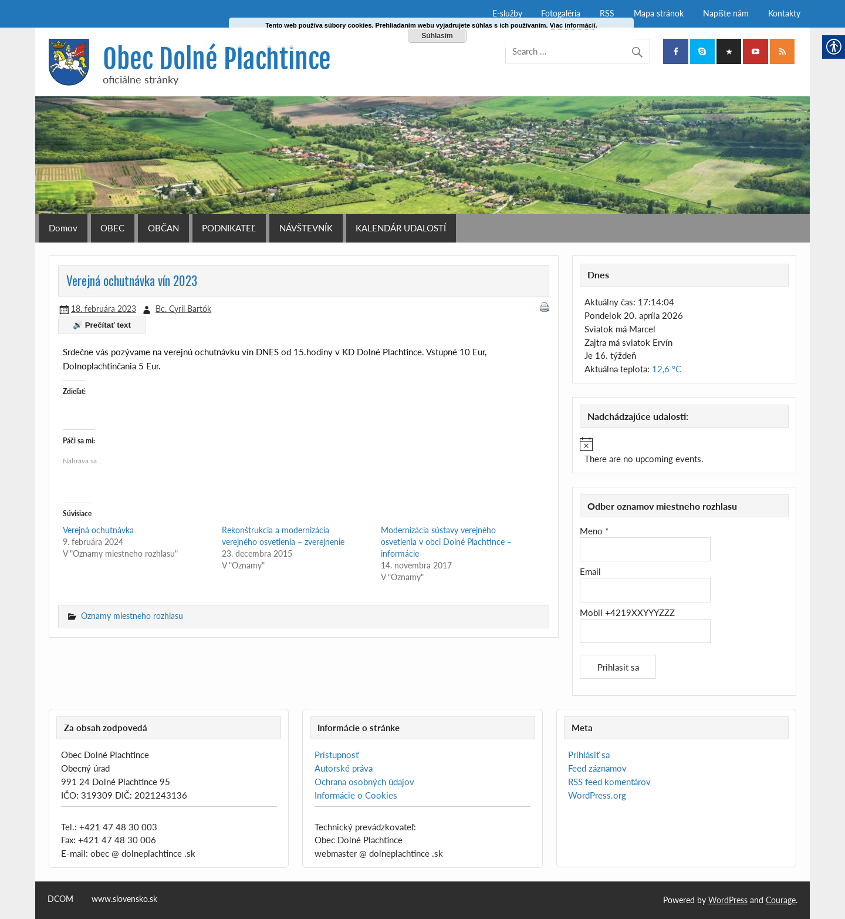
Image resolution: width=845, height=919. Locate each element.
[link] (675, 51)
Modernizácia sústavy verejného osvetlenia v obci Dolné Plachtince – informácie (446, 541)
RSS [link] (607, 13)
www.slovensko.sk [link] (124, 899)
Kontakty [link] (784, 13)
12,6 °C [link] (666, 368)
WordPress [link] (728, 900)
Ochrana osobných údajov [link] (364, 781)
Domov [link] (63, 228)
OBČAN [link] (163, 228)
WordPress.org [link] (597, 795)
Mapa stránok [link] (659, 13)
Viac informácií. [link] (573, 25)
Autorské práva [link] (344, 768)
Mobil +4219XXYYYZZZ (627, 612)
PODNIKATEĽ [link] (229, 228)
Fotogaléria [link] (560, 13)
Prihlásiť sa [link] (589, 754)
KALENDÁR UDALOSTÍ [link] (401, 228)
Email (590, 571)
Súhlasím (436, 36)
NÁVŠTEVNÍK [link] (306, 228)
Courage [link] (781, 900)
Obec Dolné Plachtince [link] (217, 59)
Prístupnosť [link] (337, 754)
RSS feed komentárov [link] (609, 781)
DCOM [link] (60, 899)
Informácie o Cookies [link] (356, 795)
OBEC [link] (112, 228)
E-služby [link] (507, 13)
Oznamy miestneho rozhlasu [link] (132, 616)
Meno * (594, 531)
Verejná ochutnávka (98, 530)
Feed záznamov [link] (597, 768)
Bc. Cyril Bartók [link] (183, 309)
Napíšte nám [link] (726, 13)
